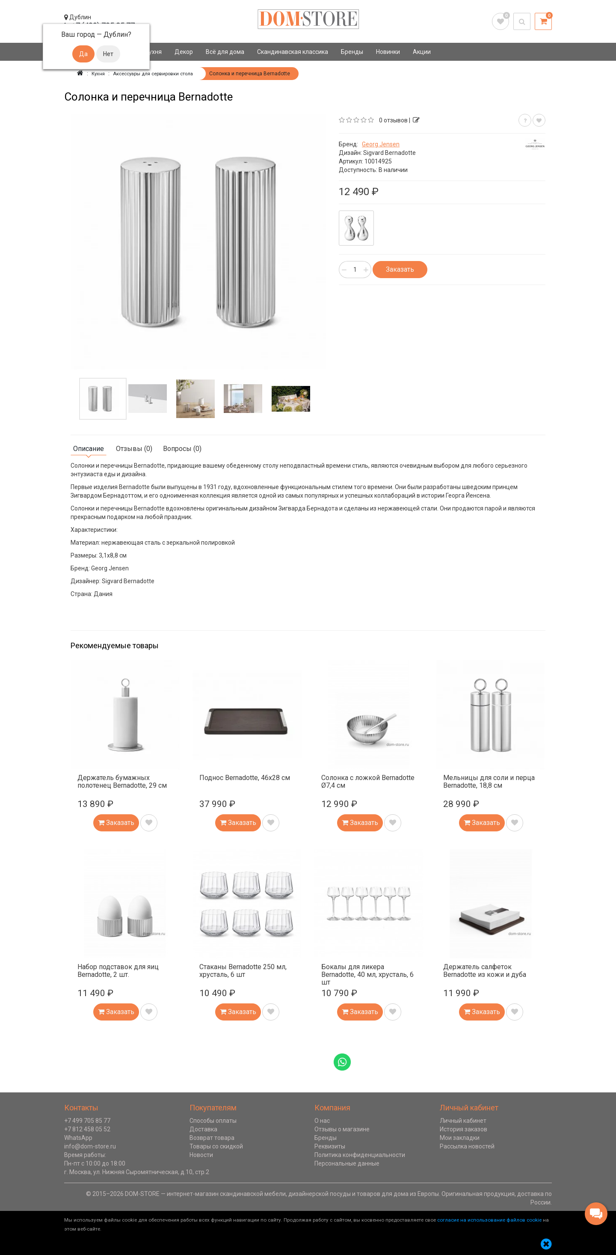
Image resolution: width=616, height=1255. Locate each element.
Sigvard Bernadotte (389, 152)
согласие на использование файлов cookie (489, 1220)
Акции (422, 51)
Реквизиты (329, 1146)
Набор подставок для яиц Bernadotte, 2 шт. (118, 971)
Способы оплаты (213, 1120)
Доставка (203, 1129)
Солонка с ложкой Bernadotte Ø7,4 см (368, 781)
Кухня (153, 51)
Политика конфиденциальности (359, 1154)
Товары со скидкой (216, 1146)
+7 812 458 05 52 (87, 1129)
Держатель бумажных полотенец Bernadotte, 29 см (122, 781)
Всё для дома (225, 51)
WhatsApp (78, 1137)
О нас (322, 1120)
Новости (201, 1154)
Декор (184, 51)
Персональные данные (346, 1163)
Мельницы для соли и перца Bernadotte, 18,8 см (489, 781)
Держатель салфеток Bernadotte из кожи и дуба (484, 971)
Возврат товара (212, 1137)
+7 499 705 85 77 (87, 1120)
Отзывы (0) (134, 449)
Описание (88, 449)
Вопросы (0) (182, 449)
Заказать (400, 269)
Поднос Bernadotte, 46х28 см (244, 778)
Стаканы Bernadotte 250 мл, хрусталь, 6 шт (243, 971)
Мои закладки (460, 1137)
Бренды (352, 51)
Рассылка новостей (467, 1146)
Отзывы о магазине (342, 1129)
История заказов (463, 1129)
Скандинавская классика (292, 51)
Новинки (388, 51)
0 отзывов (393, 120)
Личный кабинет (463, 1120)
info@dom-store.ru (90, 1146)
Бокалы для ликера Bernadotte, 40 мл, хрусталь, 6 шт (367, 974)
